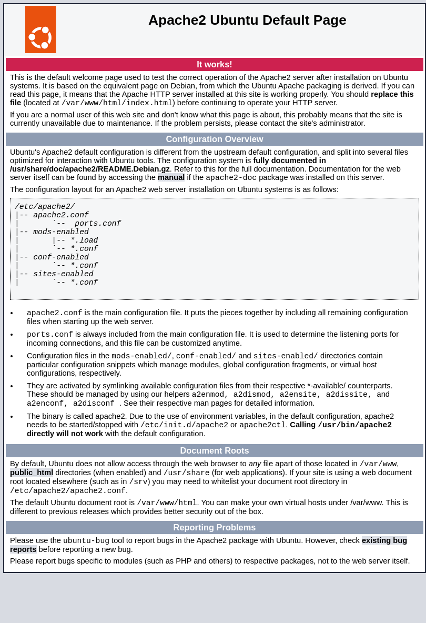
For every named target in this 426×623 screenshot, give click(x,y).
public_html (31, 511)
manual (171, 180)
